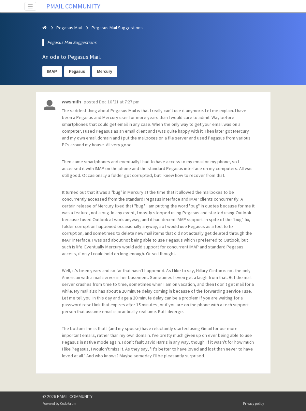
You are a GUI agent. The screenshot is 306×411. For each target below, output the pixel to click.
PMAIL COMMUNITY (73, 6)
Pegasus (77, 71)
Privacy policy (253, 403)
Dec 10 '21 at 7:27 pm (119, 102)
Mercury (104, 71)
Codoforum (68, 403)
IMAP (52, 71)
